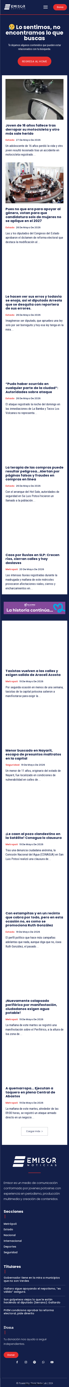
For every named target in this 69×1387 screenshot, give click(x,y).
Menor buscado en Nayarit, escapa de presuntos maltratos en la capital (33, 754)
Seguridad (13, 764)
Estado (10, 140)
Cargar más (34, 1131)
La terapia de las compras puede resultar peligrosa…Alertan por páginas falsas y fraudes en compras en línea (34, 473)
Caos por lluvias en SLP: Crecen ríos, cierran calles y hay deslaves (32, 559)
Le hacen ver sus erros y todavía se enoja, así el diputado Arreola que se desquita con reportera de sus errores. (34, 302)
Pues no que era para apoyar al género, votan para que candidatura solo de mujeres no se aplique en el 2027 (33, 215)
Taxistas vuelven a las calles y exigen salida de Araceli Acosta (33, 673)
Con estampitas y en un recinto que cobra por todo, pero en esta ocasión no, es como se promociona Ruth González (34, 919)
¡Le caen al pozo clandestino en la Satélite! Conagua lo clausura (34, 835)
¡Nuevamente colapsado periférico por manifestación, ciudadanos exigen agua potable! (31, 1006)
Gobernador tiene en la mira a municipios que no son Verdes (32, 1279)
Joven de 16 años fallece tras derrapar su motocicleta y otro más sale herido (32, 129)
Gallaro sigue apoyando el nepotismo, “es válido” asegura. (32, 1290)
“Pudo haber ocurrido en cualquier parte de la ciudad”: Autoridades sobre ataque (32, 387)
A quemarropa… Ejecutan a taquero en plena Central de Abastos (30, 1092)
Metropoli (12, 569)
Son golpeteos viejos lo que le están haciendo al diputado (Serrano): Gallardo (32, 1301)
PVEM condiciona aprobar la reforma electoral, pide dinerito (29, 1311)
